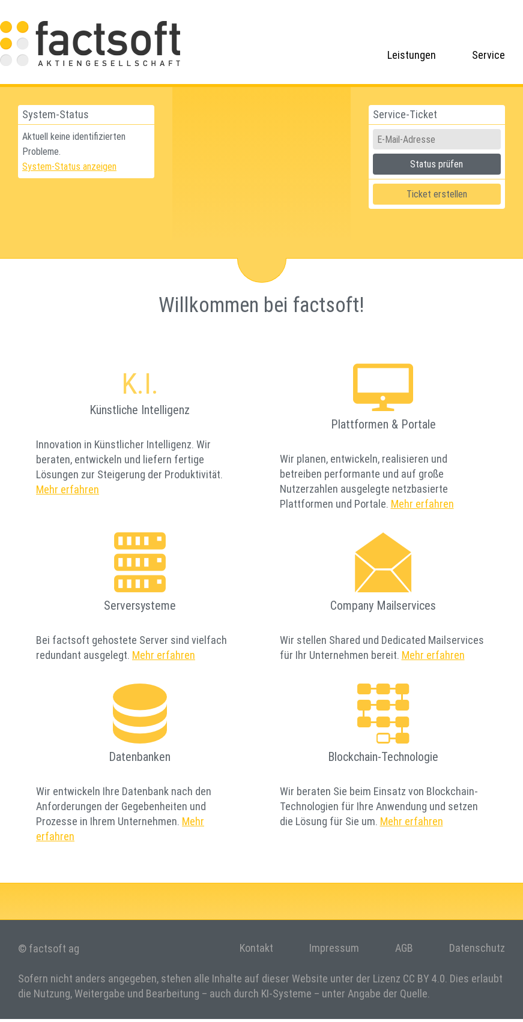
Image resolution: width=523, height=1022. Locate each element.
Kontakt (256, 948)
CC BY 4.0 (424, 978)
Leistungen (411, 55)
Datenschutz (477, 948)
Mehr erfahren (67, 489)
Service (488, 55)
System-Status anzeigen (69, 166)
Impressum (334, 948)
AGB (404, 948)
